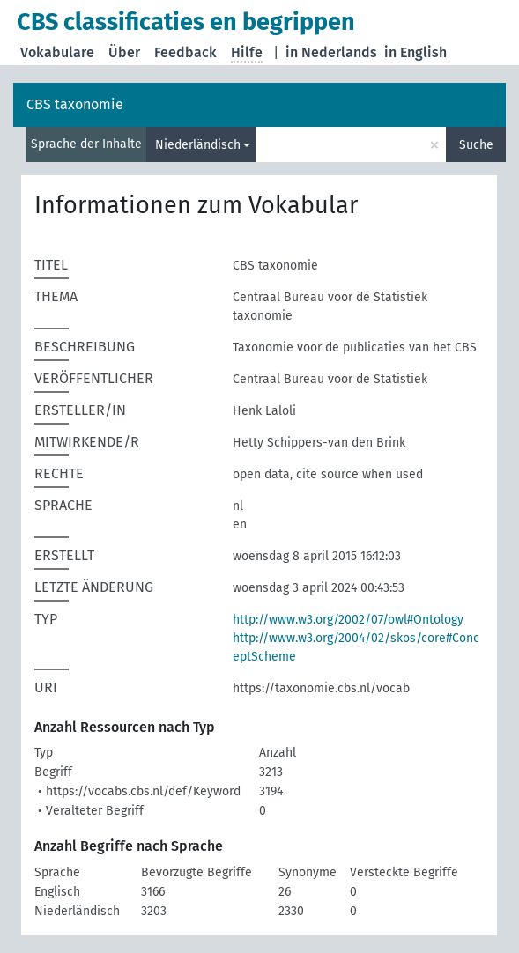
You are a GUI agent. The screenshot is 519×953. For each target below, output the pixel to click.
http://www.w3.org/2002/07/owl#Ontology (348, 619)
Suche (476, 144)
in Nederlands (331, 52)
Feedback (185, 52)
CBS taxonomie (74, 104)
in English (415, 52)
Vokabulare (57, 52)
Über (124, 52)
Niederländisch (198, 144)
